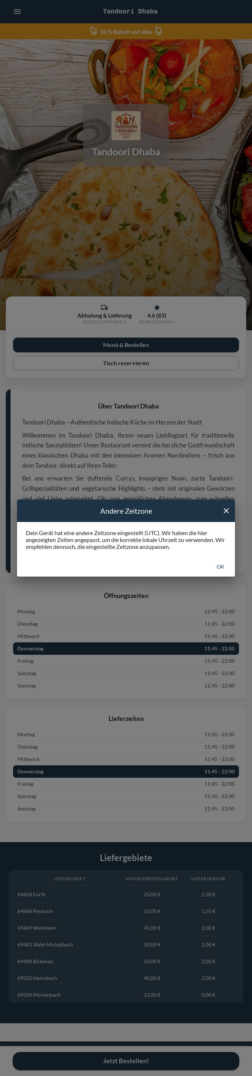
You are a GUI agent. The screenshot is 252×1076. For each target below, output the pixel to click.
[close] (226, 510)
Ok (220, 566)
